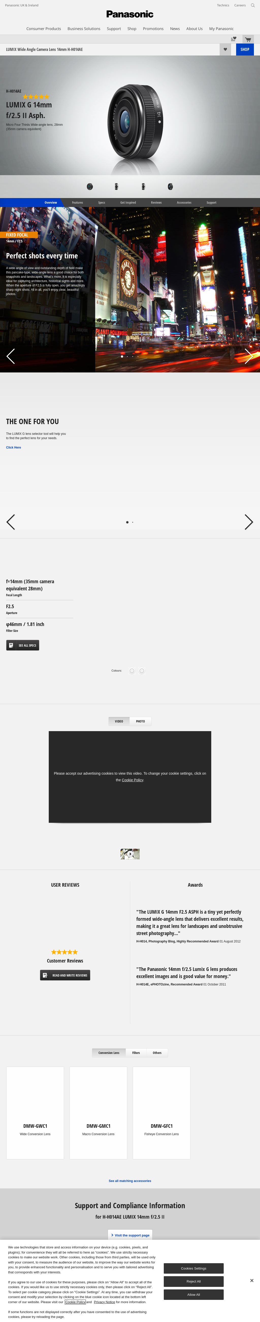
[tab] (119, 721)
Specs (101, 202)
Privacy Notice (104, 1302)
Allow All (193, 1295)
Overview (50, 202)
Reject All (194, 1281)
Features (77, 202)
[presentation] (119, 721)
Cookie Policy (132, 780)
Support (211, 202)
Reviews (156, 202)
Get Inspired (128, 202)
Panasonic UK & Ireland (21, 5)
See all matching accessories (130, 1181)
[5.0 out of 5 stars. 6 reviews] (36, 96)
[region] (130, 1281)
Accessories (184, 202)
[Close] (251, 1280)
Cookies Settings (193, 1268)
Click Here (13, 447)
